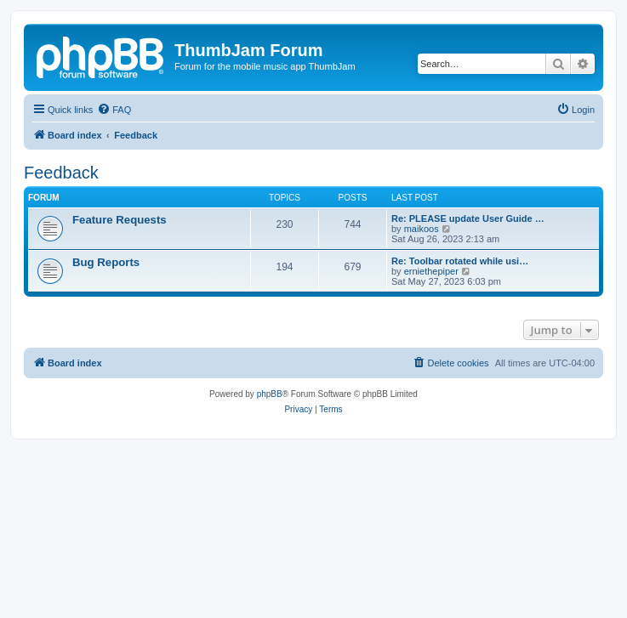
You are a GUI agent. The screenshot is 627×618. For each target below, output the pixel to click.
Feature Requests (119, 219)
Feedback (61, 172)
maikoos (421, 229)
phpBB (269, 394)
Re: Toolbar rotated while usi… (459, 261)
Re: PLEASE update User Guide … (467, 218)
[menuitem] (114, 109)
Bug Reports (106, 262)
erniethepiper (431, 271)
